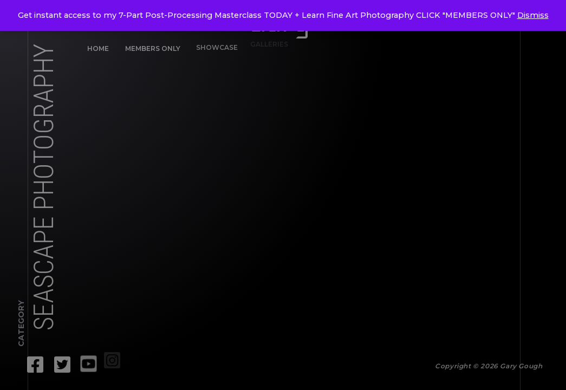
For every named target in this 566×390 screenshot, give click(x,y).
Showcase (214, 45)
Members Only (152, 48)
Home (98, 48)
